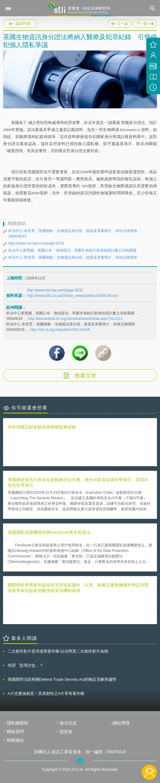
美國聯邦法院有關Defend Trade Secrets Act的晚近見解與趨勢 (62, 679)
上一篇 (119, 23)
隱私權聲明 (17, 723)
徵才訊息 (68, 723)
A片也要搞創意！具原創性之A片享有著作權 (46, 693)
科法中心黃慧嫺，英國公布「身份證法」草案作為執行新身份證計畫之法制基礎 (72, 250)
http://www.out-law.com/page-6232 (36, 243)
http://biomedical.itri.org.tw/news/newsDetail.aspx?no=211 (75, 319)
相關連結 (15, 740)
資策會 (66, 731)
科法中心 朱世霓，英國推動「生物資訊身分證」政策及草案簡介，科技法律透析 (72, 257)
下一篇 (145, 23)
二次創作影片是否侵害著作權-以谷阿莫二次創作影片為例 (58, 651)
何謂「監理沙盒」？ (25, 665)
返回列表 (23, 23)
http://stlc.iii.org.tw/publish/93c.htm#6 (60, 330)
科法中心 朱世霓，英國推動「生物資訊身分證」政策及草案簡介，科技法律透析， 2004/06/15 (74, 233)
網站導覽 (121, 723)
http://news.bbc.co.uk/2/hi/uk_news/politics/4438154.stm (72, 296)
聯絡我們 (15, 731)
